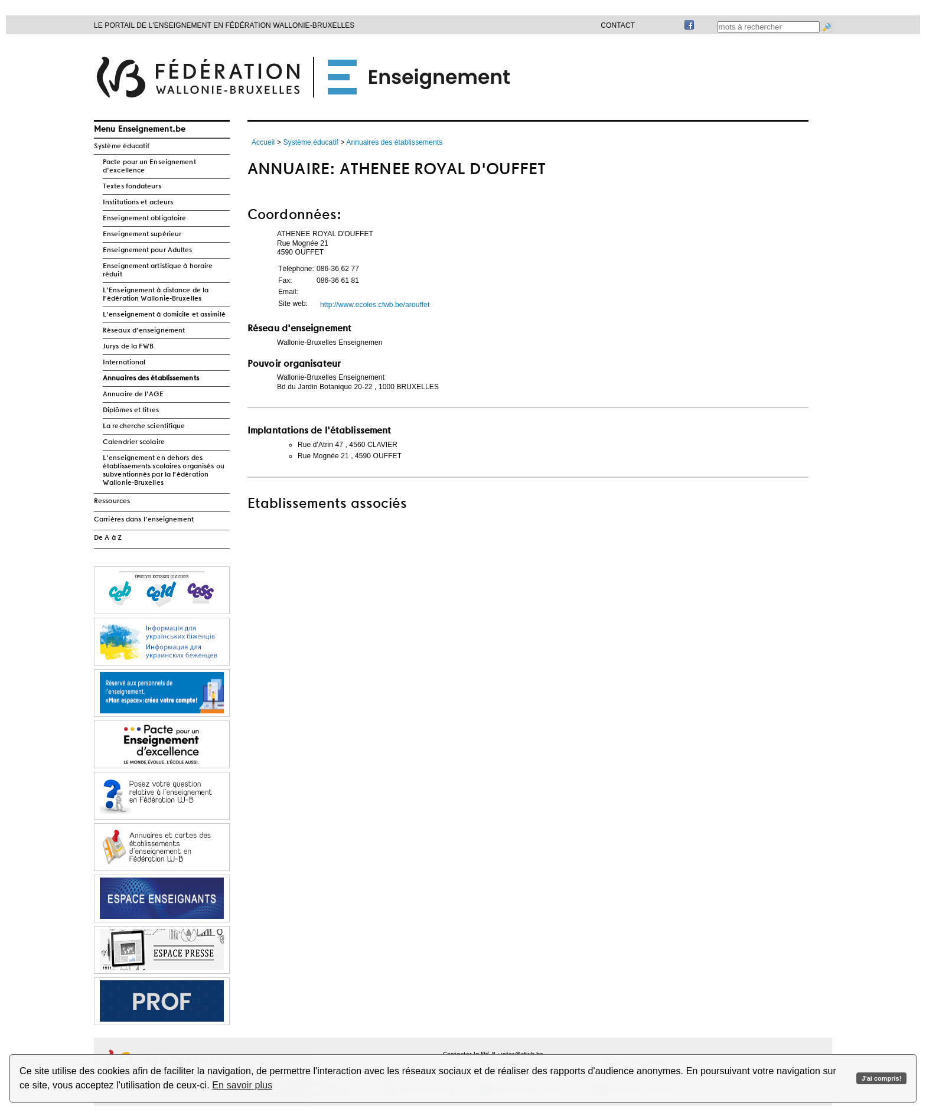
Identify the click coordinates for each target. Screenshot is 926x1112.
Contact (618, 25)
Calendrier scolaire (134, 442)
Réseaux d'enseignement (144, 330)
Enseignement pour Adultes (148, 250)
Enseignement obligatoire (144, 218)
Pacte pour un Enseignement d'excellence (149, 166)
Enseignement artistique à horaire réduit (158, 270)
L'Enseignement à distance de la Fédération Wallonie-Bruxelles (155, 294)
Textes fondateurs (132, 186)
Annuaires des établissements (151, 378)
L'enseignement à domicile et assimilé (164, 314)
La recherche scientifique (144, 426)
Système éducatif (122, 146)
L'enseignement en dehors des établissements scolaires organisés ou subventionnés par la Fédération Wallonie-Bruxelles (163, 471)
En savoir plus (242, 1085)
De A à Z (108, 538)
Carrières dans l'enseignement (144, 519)
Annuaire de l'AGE (133, 394)
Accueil (263, 142)
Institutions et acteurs (138, 202)
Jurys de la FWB (128, 346)
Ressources (112, 501)
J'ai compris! (881, 1078)
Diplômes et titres (131, 410)
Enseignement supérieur (142, 234)
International (124, 362)
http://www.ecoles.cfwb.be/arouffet (374, 305)
